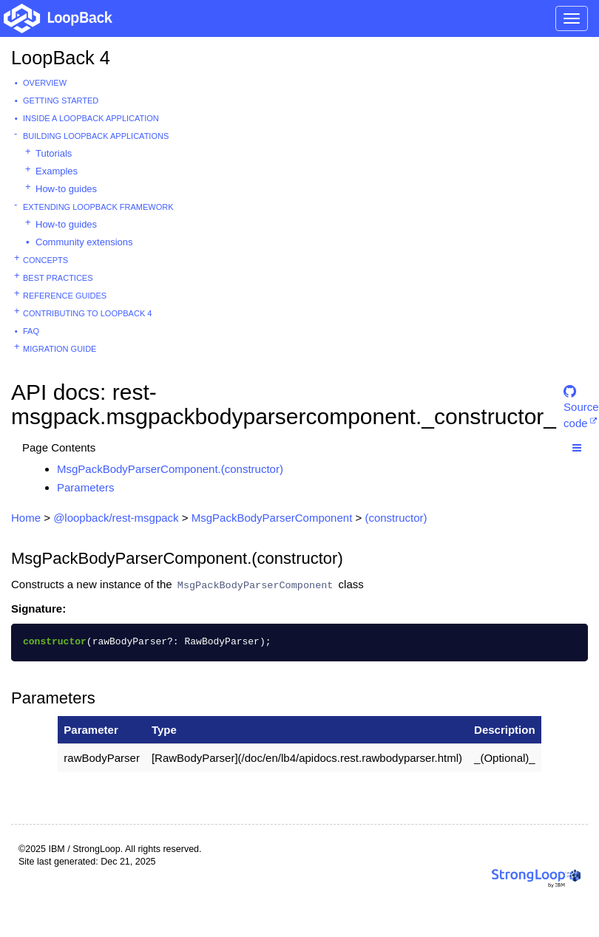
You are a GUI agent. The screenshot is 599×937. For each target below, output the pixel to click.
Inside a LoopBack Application (91, 118)
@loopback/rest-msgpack (115, 517)
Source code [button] (581, 397)
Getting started (60, 100)
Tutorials (53, 153)
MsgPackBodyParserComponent (272, 517)
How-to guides (66, 188)
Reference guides (64, 295)
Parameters (86, 487)
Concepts (45, 260)
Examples (56, 171)
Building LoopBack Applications (96, 136)
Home (26, 517)
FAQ (31, 331)
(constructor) (396, 517)
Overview (45, 82)
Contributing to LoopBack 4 (87, 313)
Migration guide (59, 348)
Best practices (58, 277)
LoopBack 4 (60, 57)
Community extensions (84, 242)
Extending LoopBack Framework (98, 206)
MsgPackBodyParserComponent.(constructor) (170, 469)
